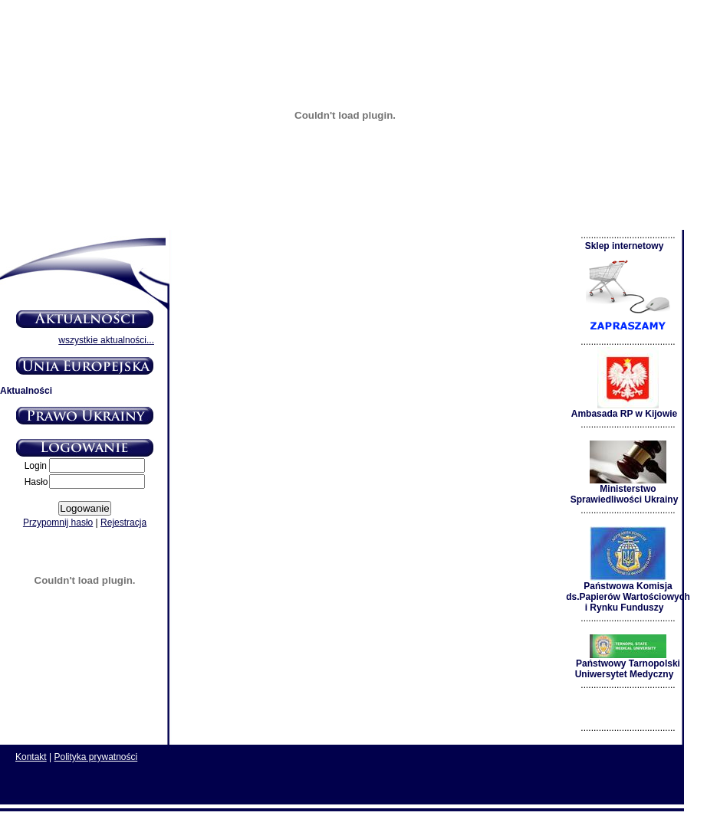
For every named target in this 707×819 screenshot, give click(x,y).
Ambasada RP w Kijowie (624, 409)
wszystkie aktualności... (106, 340)
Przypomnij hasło (58, 522)
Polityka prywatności (96, 757)
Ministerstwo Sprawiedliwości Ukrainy (625, 490)
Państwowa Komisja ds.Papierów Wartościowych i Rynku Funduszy (628, 592)
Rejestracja (123, 522)
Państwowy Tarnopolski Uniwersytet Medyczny (627, 665)
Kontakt (31, 757)
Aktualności (26, 390)
